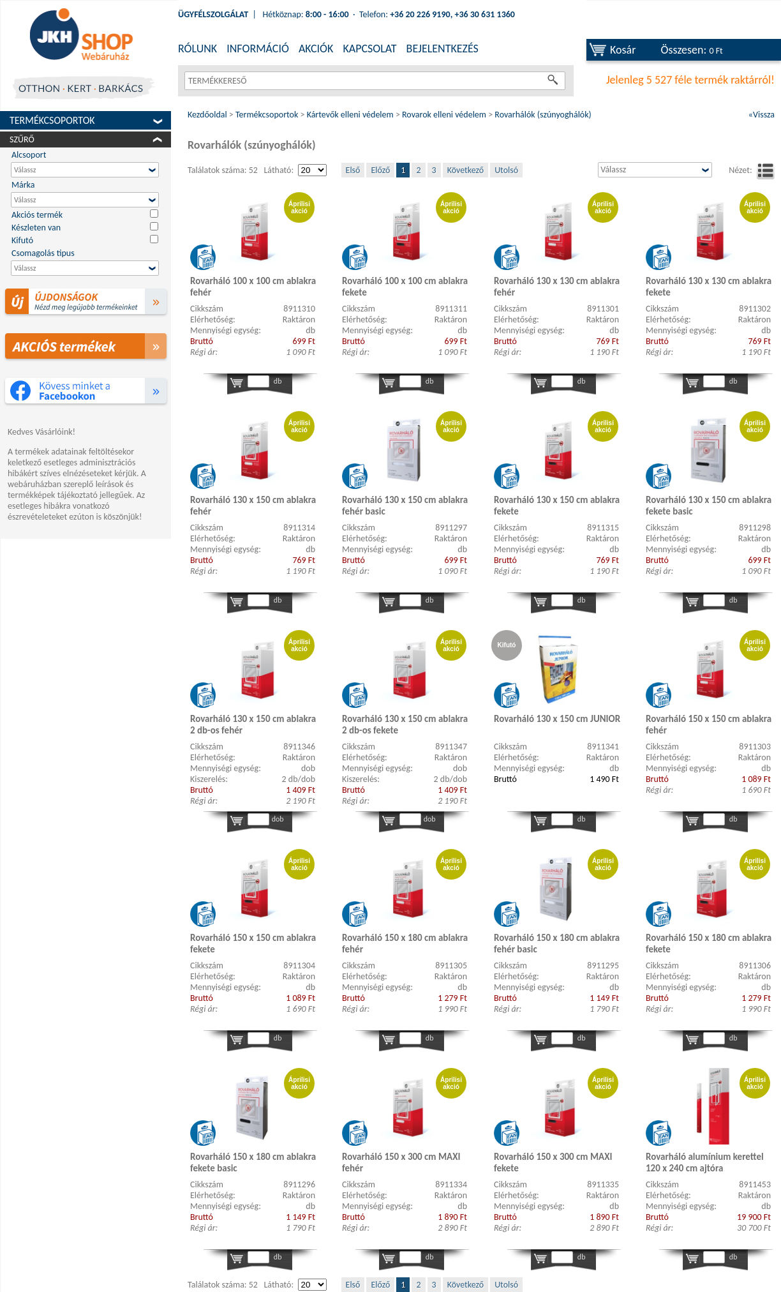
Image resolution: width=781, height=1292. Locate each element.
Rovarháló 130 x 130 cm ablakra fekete (708, 286)
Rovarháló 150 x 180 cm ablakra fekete (708, 943)
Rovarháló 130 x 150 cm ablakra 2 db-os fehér (253, 724)
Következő (465, 170)
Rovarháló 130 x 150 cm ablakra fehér (253, 505)
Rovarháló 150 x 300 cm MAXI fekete (553, 1162)
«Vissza (761, 114)
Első (353, 170)
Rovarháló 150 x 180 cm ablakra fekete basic (253, 1162)
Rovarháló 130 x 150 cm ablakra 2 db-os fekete (405, 724)
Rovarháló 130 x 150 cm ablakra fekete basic (708, 505)
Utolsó (506, 170)
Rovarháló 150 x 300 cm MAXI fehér (401, 1162)
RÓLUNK (197, 48)
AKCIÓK (316, 48)
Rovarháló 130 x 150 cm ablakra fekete (557, 505)
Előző (380, 170)
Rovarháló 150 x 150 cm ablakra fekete (253, 943)
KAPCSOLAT (369, 48)
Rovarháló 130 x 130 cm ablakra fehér (557, 286)
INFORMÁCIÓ (258, 48)
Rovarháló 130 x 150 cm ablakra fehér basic (405, 505)
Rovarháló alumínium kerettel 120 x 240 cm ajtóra (705, 1162)
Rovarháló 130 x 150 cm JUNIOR (557, 719)
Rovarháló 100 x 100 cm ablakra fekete (405, 286)
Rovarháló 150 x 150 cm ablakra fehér (708, 724)
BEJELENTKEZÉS (442, 48)
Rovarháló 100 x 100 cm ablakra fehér (253, 286)
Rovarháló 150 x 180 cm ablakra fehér (405, 943)
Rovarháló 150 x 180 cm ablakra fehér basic (557, 943)
